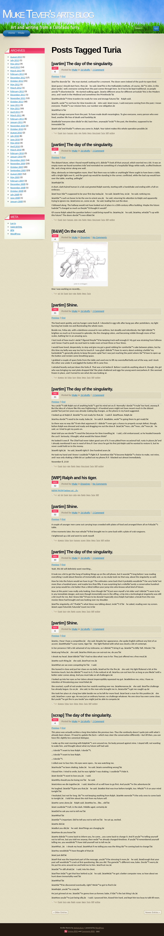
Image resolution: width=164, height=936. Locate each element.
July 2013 (14, 60)
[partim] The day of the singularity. (82, 63)
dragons (61, 377)
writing (112, 133)
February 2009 (17, 180)
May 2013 (15, 63)
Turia (103, 133)
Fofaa (70, 377)
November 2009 (17, 163)
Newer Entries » (152, 912)
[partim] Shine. (64, 305)
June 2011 (15, 105)
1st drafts (85, 69)
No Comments (99, 237)
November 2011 (17, 98)
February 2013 (17, 74)
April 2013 (15, 67)
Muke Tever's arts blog (47, 13)
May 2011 (15, 108)
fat (62, 293)
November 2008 (17, 187)
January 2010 (16, 156)
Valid (16, 226)
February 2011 (17, 119)
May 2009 (15, 177)
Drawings (85, 237)
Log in (13, 223)
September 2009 (18, 170)
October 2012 (16, 81)
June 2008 (15, 198)
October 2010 (16, 129)
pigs (79, 133)
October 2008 (16, 191)
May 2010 (15, 143)
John (76, 133)
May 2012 (15, 84)
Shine (79, 377)
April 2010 (15, 146)
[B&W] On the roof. (68, 231)
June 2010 (15, 139)
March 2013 (16, 70)
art (59, 293)
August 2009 (16, 174)
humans (70, 133)
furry (64, 133)
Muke (74, 69)
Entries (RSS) (73, 931)
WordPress (15, 233)
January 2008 (16, 201)
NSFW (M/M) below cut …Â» (64, 490)
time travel (96, 133)
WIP (107, 133)
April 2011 (15, 112)
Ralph (84, 133)
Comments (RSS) (88, 931)
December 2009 (17, 160)
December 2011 (17, 94)
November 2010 (17, 125)
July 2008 (14, 194)
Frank (60, 133)
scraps (83, 540)
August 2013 (16, 57)
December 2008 (17, 184)
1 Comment (98, 69)
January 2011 (16, 122)
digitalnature (79, 927)
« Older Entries (60, 912)
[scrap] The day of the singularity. (81, 715)
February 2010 (17, 153)
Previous (55, 76)
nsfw (75, 495)
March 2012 (16, 87)
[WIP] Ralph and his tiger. (74, 477)
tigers (89, 133)
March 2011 (16, 115)
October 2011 (16, 101)
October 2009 (16, 167)
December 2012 (17, 77)
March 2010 (16, 149)
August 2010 (16, 132)
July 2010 (14, 136)
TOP (98, 931)
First (63, 76)
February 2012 (17, 91)
